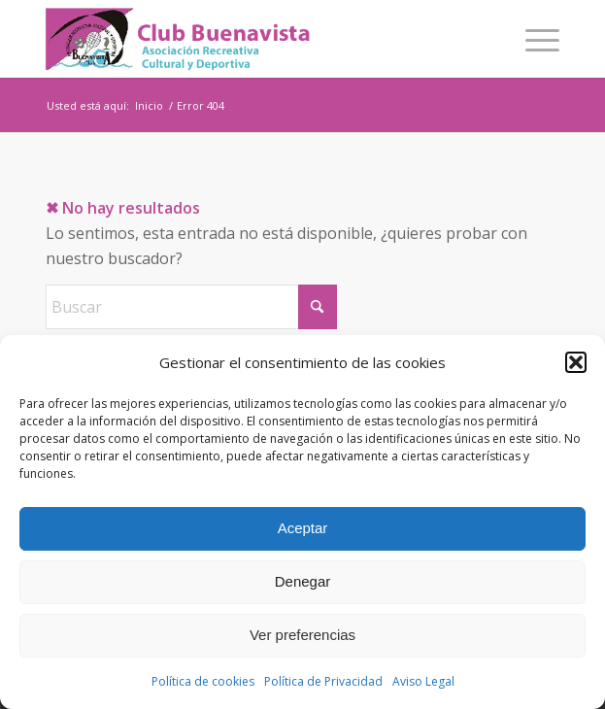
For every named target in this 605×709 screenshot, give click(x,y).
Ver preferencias (302, 634)
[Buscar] (191, 307)
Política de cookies (202, 681)
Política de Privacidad (323, 681)
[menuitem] (532, 39)
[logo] (251, 39)
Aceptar (303, 528)
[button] (576, 362)
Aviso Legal (423, 681)
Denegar (303, 581)
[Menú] (532, 39)
